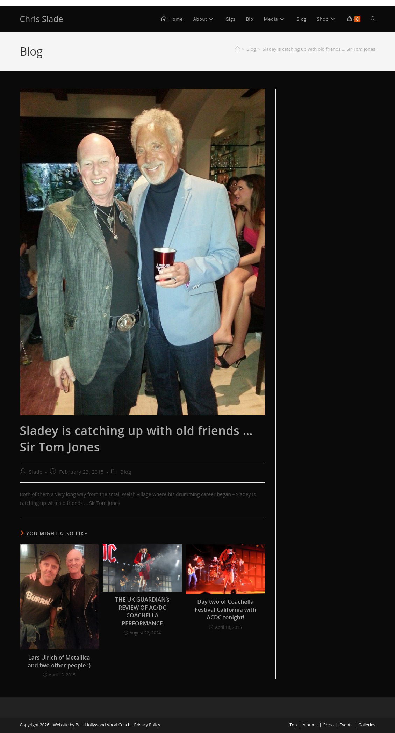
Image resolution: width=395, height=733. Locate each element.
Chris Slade (41, 18)
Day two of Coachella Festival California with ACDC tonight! (225, 609)
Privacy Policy (147, 725)
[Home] (237, 49)
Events (346, 725)
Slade (35, 472)
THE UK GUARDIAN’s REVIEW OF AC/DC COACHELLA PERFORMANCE (142, 611)
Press (328, 725)
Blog (126, 472)
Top (293, 725)
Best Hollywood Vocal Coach (103, 725)
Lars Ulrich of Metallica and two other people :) (59, 661)
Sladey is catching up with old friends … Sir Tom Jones (319, 49)
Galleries (366, 725)
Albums (310, 725)
